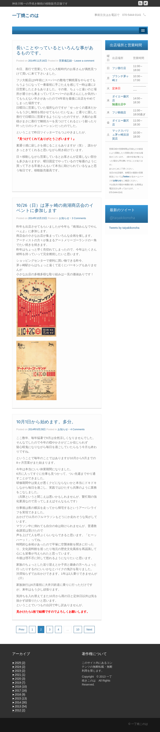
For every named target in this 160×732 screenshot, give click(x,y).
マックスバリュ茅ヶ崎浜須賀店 (120, 134)
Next (89, 629)
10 (77, 629)
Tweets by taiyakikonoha (124, 227)
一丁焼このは (25, 15)
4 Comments (77, 429)
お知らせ (64, 218)
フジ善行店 (119, 68)
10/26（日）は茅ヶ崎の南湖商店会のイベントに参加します (55, 208)
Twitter (126, 177)
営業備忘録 (65, 60)
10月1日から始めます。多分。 (46, 421)
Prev (21, 629)
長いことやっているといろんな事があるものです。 (54, 50)
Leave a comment (84, 60)
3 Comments (79, 218)
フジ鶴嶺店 (119, 112)
